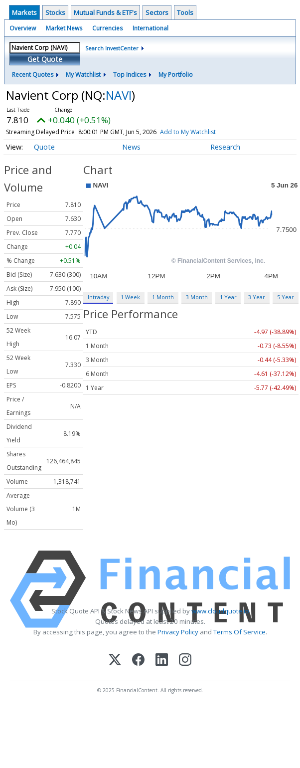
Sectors (157, 12)
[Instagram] (185, 660)
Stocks (55, 12)
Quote (44, 147)
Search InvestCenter (112, 48)
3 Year (256, 297)
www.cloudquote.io (220, 610)
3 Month (197, 297)
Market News (64, 28)
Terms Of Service (239, 631)
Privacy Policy (177, 631)
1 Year (228, 297)
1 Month (163, 297)
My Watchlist (83, 74)
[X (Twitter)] (115, 660)
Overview (22, 28)
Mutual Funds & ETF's (105, 12)
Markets (24, 12)
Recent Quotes (32, 74)
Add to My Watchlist (206, 132)
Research (225, 147)
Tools (185, 12)
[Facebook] (138, 660)
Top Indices (129, 74)
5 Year (285, 297)
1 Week (130, 297)
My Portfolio (175, 74)
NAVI (119, 95)
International (150, 28)
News (131, 147)
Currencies (107, 28)
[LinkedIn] (161, 660)
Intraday (98, 297)
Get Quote (44, 59)
